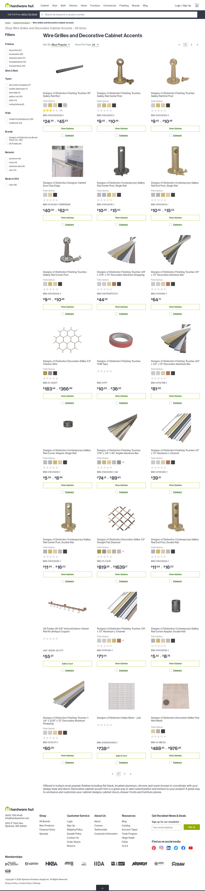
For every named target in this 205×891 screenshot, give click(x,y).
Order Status (73, 841)
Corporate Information (105, 833)
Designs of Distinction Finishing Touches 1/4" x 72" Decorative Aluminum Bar (175, 273)
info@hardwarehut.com (17, 818)
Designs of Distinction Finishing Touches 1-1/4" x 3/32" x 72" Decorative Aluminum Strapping (66, 720)
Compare (67, 135)
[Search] (118, 15)
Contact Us (73, 837)
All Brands (44, 821)
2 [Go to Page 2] (191, 44)
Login (178, 5)
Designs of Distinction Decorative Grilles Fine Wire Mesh (175, 719)
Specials (43, 833)
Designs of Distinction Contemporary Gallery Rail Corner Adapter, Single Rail (67, 452)
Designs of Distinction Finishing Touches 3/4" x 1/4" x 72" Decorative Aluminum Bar (175, 362)
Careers (98, 825)
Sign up (191, 827)
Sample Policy (74, 833)
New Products (46, 825)
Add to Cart (67, 663)
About (97, 821)
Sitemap (36, 883)
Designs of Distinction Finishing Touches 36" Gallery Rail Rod (67, 95)
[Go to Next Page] (197, 44)
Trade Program (129, 833)
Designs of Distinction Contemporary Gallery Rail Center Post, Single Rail (121, 184)
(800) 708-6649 (29, 14)
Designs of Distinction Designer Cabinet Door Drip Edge (64, 184)
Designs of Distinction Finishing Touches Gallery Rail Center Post (118, 95)
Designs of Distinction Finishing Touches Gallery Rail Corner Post (64, 273)
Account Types (129, 829)
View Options (67, 128)
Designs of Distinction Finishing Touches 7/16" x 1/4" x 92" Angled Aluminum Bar (118, 452)
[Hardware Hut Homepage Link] (19, 5)
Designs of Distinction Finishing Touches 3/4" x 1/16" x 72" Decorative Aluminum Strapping (121, 273)
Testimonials (100, 829)
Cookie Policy (25, 883)
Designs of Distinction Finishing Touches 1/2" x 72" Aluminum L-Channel (175, 452)
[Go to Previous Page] (179, 44)
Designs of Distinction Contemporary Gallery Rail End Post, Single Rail (175, 184)
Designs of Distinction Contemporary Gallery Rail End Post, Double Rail (175, 541)
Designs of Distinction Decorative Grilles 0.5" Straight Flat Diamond (121, 541)
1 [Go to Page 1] (185, 44)
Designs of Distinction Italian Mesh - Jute (119, 717)
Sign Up (187, 5)
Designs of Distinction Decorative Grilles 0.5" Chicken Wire (67, 362)
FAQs (125, 841)
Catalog (126, 825)
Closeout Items (47, 829)
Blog (124, 821)
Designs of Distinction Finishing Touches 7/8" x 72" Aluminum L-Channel (121, 630)
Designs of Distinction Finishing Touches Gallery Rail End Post (172, 95)
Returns (71, 845)
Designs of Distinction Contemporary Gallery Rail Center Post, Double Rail (67, 541)
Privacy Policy (11, 883)
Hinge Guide (128, 837)
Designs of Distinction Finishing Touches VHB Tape (118, 362)
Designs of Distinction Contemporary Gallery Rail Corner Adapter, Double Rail (175, 630)
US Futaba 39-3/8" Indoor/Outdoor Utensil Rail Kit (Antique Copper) (66, 630)
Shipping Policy (74, 829)
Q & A (125, 845)
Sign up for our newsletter (165, 821)
